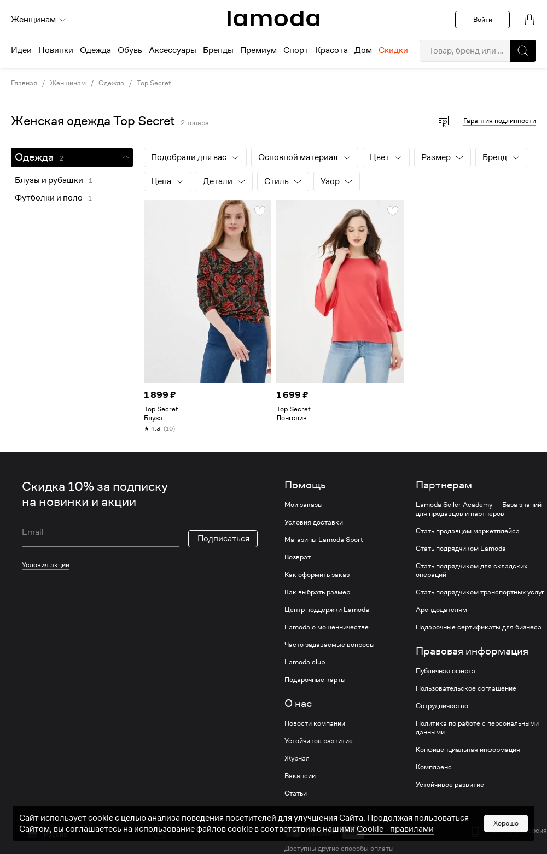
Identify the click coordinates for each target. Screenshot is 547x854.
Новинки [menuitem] (55, 50)
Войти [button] (482, 19)
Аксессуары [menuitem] (172, 50)
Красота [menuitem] (331, 50)
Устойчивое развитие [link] (318, 741)
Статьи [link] (295, 793)
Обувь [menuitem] (130, 50)
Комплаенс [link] (434, 767)
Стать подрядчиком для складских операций (471, 570)
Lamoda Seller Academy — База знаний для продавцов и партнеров (479, 509)
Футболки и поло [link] (49, 197)
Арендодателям (441, 609)
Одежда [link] (111, 83)
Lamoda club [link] (304, 662)
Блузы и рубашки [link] (49, 180)
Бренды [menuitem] (218, 50)
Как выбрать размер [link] (317, 592)
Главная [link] (24, 83)
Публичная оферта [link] (445, 671)
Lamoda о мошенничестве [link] (326, 627)
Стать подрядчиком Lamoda (461, 548)
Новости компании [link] (314, 723)
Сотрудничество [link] (442, 706)
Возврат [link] (297, 557)
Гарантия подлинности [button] (499, 120)
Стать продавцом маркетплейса (468, 531)
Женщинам (39, 19)
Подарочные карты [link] (315, 679)
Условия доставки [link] (313, 522)
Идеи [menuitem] (21, 50)
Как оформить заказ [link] (317, 574)
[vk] (160, 833)
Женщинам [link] (68, 83)
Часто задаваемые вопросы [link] (329, 644)
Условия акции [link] (45, 564)
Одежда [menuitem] (95, 50)
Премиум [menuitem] (258, 50)
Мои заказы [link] (303, 504)
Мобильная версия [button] (516, 830)
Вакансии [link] (300, 775)
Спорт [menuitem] (296, 50)
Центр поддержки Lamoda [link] (326, 609)
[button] (523, 51)
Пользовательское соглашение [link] (466, 688)
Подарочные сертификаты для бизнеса (479, 627)
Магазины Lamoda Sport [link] (323, 539)
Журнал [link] (297, 758)
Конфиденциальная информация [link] (468, 749)
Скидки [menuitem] (393, 50)
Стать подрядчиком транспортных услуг (480, 592)
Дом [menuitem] (363, 50)
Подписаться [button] (223, 538)
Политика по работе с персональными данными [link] (477, 728)
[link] (273, 18)
